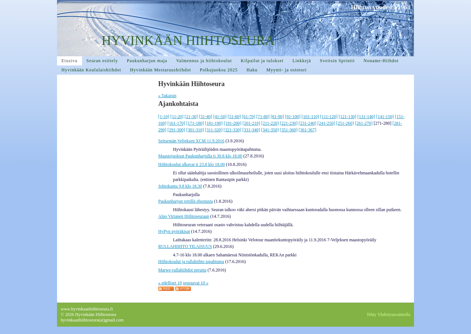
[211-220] (270, 123)
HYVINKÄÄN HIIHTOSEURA (188, 40)
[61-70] (248, 116)
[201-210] (251, 123)
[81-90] (277, 116)
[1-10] (163, 116)
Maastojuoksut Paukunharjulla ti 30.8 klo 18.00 (200, 156)
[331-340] (251, 129)
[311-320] (214, 129)
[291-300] (176, 129)
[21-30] (191, 116)
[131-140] (366, 116)
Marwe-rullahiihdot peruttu (182, 270)
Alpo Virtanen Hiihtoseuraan (183, 216)
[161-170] (176, 123)
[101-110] (310, 116)
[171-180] (195, 123)
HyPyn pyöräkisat (174, 231)
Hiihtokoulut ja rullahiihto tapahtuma (191, 261)
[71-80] (263, 116)
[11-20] (177, 116)
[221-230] (289, 123)
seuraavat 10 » (195, 282)
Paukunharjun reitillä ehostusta (185, 201)
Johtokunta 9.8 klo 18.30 (180, 186)
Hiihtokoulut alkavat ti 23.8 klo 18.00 (191, 164)
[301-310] (195, 129)
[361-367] (307, 129)
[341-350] (270, 129)
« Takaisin (167, 95)
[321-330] (232, 129)
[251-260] (345, 123)
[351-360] (289, 129)
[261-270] (364, 123)
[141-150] (385, 116)
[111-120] (328, 116)
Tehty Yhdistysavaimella (388, 314)
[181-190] (214, 123)
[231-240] (307, 123)
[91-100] (293, 116)
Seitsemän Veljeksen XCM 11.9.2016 (191, 140)
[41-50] (220, 116)
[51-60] (234, 116)
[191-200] (232, 123)
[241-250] (326, 123)
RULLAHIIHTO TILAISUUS (185, 246)
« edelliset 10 (170, 282)
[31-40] (205, 116)
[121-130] (347, 116)
